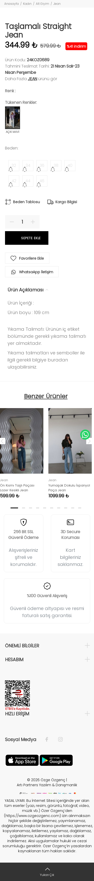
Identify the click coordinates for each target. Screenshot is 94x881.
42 (14, 181)
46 (41, 181)
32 (14, 165)
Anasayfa (11, 4)
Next (89, 441)
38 (56, 165)
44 (27, 181)
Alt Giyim (42, 4)
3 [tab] (30, 507)
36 (42, 165)
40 (69, 165)
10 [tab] (79, 507)
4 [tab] (37, 507)
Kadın (27, 4)
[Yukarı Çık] (47, 872)
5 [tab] (44, 507)
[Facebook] (49, 739)
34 (28, 165)
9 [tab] (72, 507)
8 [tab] (65, 507)
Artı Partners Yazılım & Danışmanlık (47, 784)
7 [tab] (58, 507)
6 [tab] (51, 507)
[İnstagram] (58, 739)
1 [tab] (14, 507)
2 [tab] (23, 507)
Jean (57, 4)
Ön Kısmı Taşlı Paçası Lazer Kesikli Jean (17, 488)
